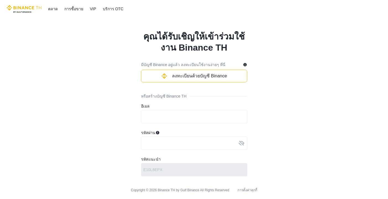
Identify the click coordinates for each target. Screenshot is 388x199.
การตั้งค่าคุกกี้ (247, 190)
